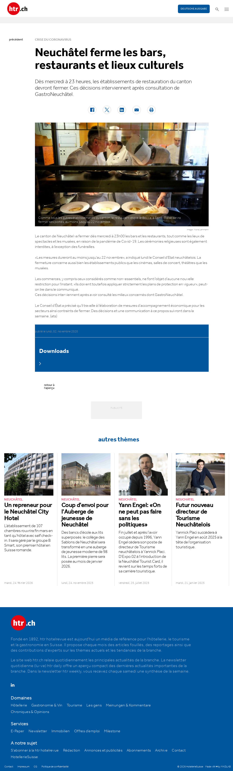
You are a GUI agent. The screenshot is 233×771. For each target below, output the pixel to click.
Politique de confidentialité (55, 767)
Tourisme (74, 705)
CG (35, 767)
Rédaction (71, 750)
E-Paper (17, 731)
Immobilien (60, 731)
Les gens (94, 705)
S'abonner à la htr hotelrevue (35, 750)
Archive (161, 750)
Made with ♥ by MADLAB (218, 767)
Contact (179, 750)
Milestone (112, 731)
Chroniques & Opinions (30, 712)
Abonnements (139, 750)
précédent (16, 39)
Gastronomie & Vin (46, 705)
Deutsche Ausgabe (194, 9)
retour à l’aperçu (49, 387)
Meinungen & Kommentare (128, 705)
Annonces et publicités (103, 750)
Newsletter (38, 731)
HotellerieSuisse (24, 757)
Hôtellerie (19, 705)
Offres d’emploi (87, 731)
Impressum (23, 767)
